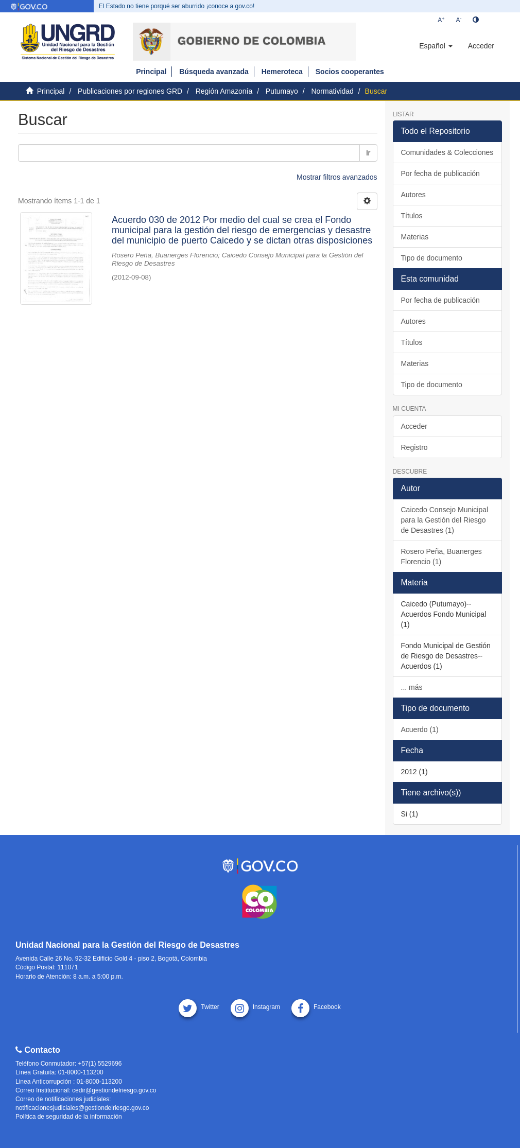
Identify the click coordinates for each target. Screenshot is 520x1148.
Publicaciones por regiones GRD (130, 91)
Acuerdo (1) (420, 729)
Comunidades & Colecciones (447, 152)
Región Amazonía (224, 91)
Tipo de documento (431, 258)
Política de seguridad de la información (68, 1116)
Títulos (412, 216)
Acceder (414, 426)
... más (412, 687)
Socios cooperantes (350, 71)
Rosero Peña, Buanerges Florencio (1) (441, 556)
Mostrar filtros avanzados (337, 177)
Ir (368, 153)
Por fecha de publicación (440, 173)
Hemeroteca (282, 71)
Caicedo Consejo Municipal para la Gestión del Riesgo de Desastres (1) (445, 520)
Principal (151, 71)
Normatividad (332, 91)
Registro (414, 447)
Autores (413, 194)
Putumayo (282, 91)
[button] (435, 46)
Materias (415, 237)
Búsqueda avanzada (214, 71)
